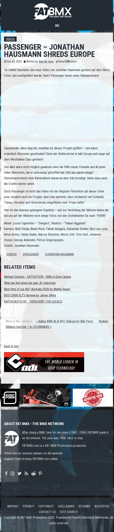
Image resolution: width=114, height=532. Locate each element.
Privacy (28, 506)
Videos (10, 39)
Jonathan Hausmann (60, 254)
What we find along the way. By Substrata (29, 283)
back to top (11, 346)
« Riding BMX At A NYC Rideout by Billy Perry (65, 321)
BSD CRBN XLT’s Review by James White (30, 295)
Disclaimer (66, 506)
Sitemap (84, 506)
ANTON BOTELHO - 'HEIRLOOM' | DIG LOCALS (33, 301)
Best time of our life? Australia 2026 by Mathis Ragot (37, 289)
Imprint (13, 506)
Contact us (47, 512)
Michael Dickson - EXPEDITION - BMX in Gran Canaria (37, 277)
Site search (69, 512)
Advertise (102, 506)
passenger (32, 254)
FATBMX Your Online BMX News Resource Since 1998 (57, 10)
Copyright (46, 506)
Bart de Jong (46, 61)
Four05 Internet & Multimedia (90, 517)
